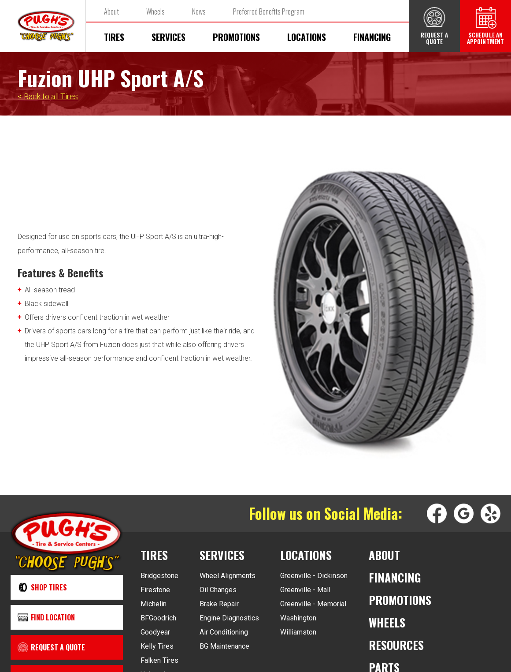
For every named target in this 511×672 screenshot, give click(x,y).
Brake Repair (219, 604)
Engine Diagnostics (229, 618)
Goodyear (155, 632)
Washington (298, 618)
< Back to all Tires (48, 96)
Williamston (298, 632)
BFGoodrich (158, 618)
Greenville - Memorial (313, 604)
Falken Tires (159, 660)
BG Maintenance (224, 646)
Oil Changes (218, 590)
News (199, 11)
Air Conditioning (224, 632)
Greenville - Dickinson (314, 575)
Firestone (155, 590)
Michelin (154, 604)
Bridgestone (159, 575)
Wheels (155, 11)
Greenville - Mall (305, 590)
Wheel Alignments (228, 575)
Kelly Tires (157, 646)
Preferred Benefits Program (268, 11)
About (111, 11)
